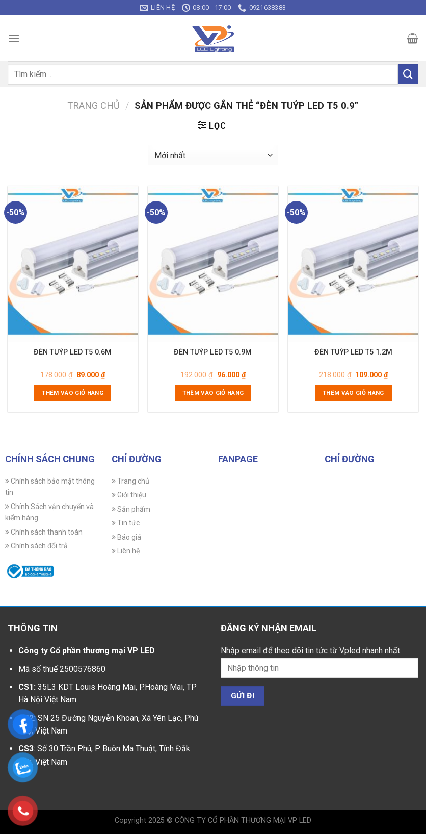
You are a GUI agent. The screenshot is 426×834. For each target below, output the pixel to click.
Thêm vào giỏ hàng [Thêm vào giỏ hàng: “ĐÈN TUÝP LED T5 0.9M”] (213, 392)
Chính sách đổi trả (36, 546)
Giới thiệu (129, 495)
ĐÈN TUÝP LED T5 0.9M (213, 352)
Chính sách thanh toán (44, 532)
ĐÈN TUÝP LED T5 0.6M (73, 352)
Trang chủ (93, 105)
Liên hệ (126, 551)
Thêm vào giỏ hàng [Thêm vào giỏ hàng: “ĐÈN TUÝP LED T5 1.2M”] (353, 392)
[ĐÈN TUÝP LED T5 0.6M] (73, 264)
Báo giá (126, 537)
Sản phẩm (131, 509)
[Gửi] (408, 74)
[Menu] (14, 38)
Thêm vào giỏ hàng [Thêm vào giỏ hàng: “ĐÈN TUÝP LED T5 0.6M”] (72, 392)
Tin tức (126, 523)
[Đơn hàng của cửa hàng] (213, 155)
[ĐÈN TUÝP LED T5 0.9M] (213, 264)
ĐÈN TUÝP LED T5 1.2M (353, 352)
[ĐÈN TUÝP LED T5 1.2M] (353, 264)
